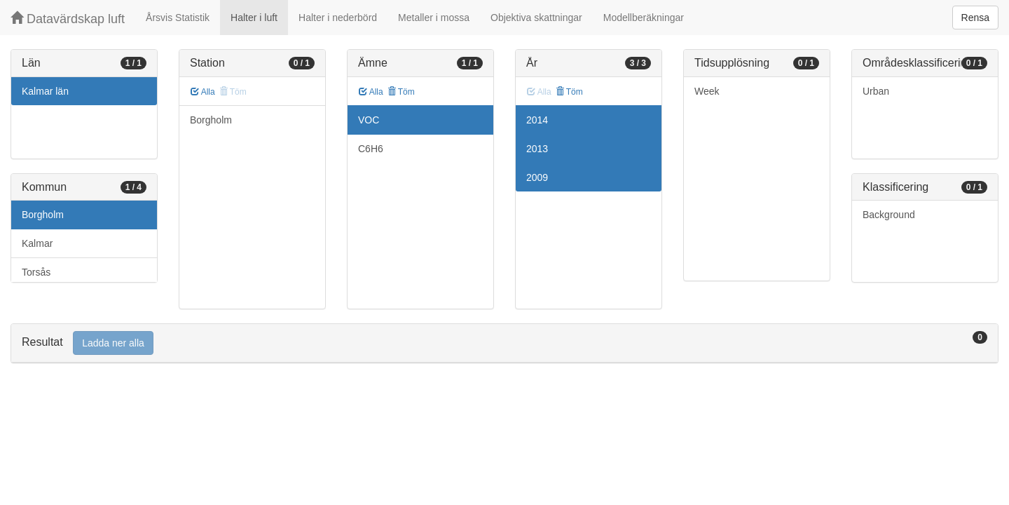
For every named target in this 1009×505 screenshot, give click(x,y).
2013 (537, 148)
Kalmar (37, 243)
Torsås (36, 272)
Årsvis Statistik (178, 17)
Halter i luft (254, 17)
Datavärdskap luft (68, 18)
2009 (537, 177)
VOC (368, 120)
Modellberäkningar (643, 17)
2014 (537, 120)
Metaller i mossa (433, 17)
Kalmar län (45, 91)
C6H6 (370, 148)
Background (889, 214)
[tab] (504, 343)
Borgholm (43, 214)
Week (707, 91)
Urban (876, 91)
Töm (401, 92)
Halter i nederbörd (337, 17)
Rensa (975, 17)
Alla (203, 92)
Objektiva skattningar (536, 17)
